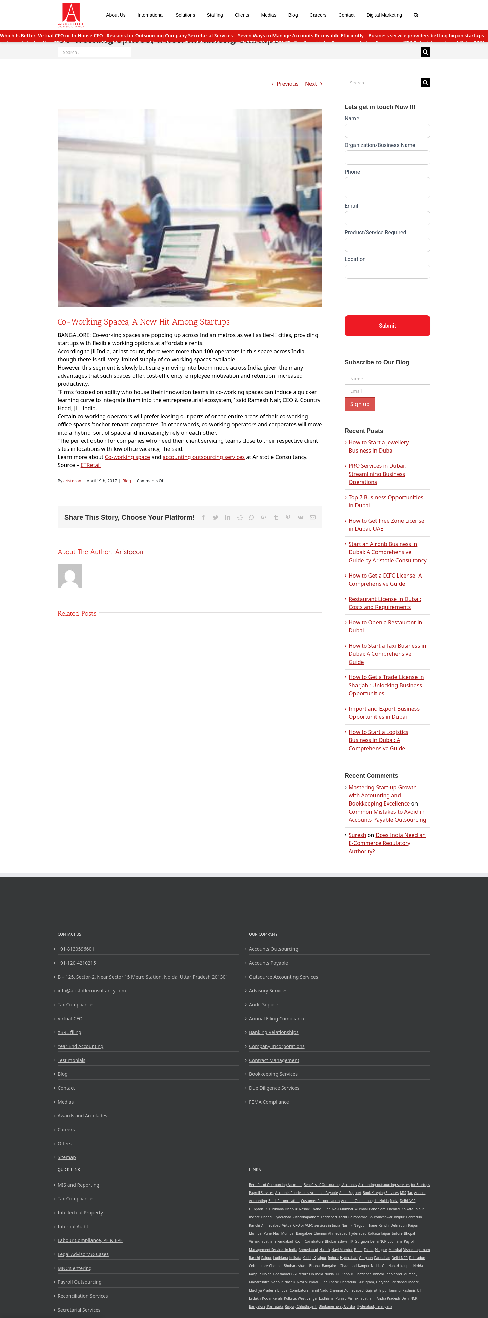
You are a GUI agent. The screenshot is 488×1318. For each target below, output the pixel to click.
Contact (66, 1088)
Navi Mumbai (342, 1209)
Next (311, 83)
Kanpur (363, 1265)
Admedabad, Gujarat (360, 1290)
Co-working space (127, 457)
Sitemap (67, 1157)
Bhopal (266, 1217)
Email (351, 206)
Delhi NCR (407, 1200)
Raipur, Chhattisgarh (301, 1306)
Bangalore (377, 1209)
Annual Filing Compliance (277, 1018)
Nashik (304, 1209)
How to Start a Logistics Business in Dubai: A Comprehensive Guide (378, 740)
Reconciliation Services (83, 1296)
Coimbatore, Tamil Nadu (309, 1290)
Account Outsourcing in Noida (365, 1200)
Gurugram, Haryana (373, 1282)
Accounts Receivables (292, 1192)
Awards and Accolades (82, 1115)
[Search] (416, 14)
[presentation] (396, 295)
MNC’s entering (75, 1268)
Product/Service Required (375, 232)
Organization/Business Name (380, 145)
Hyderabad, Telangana (374, 1306)
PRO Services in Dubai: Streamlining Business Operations (377, 474)
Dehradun (414, 1217)
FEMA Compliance (269, 1102)
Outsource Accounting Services (283, 977)
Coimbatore (357, 1217)
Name (352, 118)
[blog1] (190, 208)
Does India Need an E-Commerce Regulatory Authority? (387, 843)
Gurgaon (256, 1209)
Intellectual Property (80, 1212)
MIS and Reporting (78, 1184)
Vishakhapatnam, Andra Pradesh (374, 1298)
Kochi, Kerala (272, 1298)
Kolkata (407, 1209)
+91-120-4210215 (77, 963)
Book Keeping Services (381, 1192)
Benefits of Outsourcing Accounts (275, 1184)
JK (266, 1209)
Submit (387, 325)
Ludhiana (276, 1209)
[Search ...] (94, 52)
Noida (376, 1265)
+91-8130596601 (76, 949)
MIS (403, 1192)
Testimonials (71, 1060)
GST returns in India (307, 1274)
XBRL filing (69, 1032)
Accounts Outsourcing (273, 949)
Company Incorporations (277, 1046)
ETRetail (91, 465)
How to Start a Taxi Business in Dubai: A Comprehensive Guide (387, 654)
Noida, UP (332, 1274)
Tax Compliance (75, 1004)
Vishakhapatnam (306, 1217)
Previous (288, 83)
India (394, 1200)
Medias (66, 1102)
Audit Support (264, 1004)
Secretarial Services (79, 1309)
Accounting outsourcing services (384, 1184)
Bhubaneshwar (380, 1217)
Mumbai (361, 1209)
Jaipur (419, 1209)
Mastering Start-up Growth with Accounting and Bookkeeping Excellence (383, 795)
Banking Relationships (274, 1032)
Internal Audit (73, 1226)
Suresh (357, 835)
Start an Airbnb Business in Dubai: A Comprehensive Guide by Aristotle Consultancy (388, 552)
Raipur (399, 1217)
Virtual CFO (70, 1018)
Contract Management (274, 1060)
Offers (65, 1143)
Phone (352, 172)
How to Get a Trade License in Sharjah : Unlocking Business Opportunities (386, 685)
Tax (410, 1192)
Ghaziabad (348, 1265)
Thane (316, 1209)
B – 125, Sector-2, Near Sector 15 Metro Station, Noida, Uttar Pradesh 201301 (143, 977)
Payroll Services (261, 1192)
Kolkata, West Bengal (301, 1298)
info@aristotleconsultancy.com (92, 990)
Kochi (342, 1217)
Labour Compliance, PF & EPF (90, 1240)
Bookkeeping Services (273, 1074)
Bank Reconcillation (284, 1200)
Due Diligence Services (274, 1088)
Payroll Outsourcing (80, 1282)
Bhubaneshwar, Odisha (337, 1306)
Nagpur (291, 1209)
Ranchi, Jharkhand (387, 1274)
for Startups (420, 1184)
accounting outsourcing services (204, 457)
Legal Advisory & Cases (83, 1254)
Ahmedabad (271, 1225)
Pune (326, 1209)
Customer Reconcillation (320, 1200)
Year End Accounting (80, 1046)
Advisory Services (268, 990)
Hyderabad (282, 1217)
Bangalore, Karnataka (266, 1306)
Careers (66, 1129)
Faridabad (329, 1217)
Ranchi (254, 1225)
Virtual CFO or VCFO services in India (311, 1225)
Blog (126, 481)
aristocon (72, 481)
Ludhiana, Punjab (333, 1298)
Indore (254, 1217)
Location (355, 259)
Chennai (393, 1209)
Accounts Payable (268, 963)
